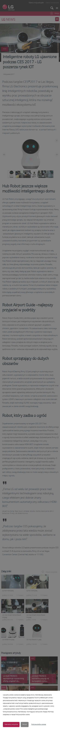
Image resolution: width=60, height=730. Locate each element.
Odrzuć (24, 724)
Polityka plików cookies (38, 724)
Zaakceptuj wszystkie (11, 724)
